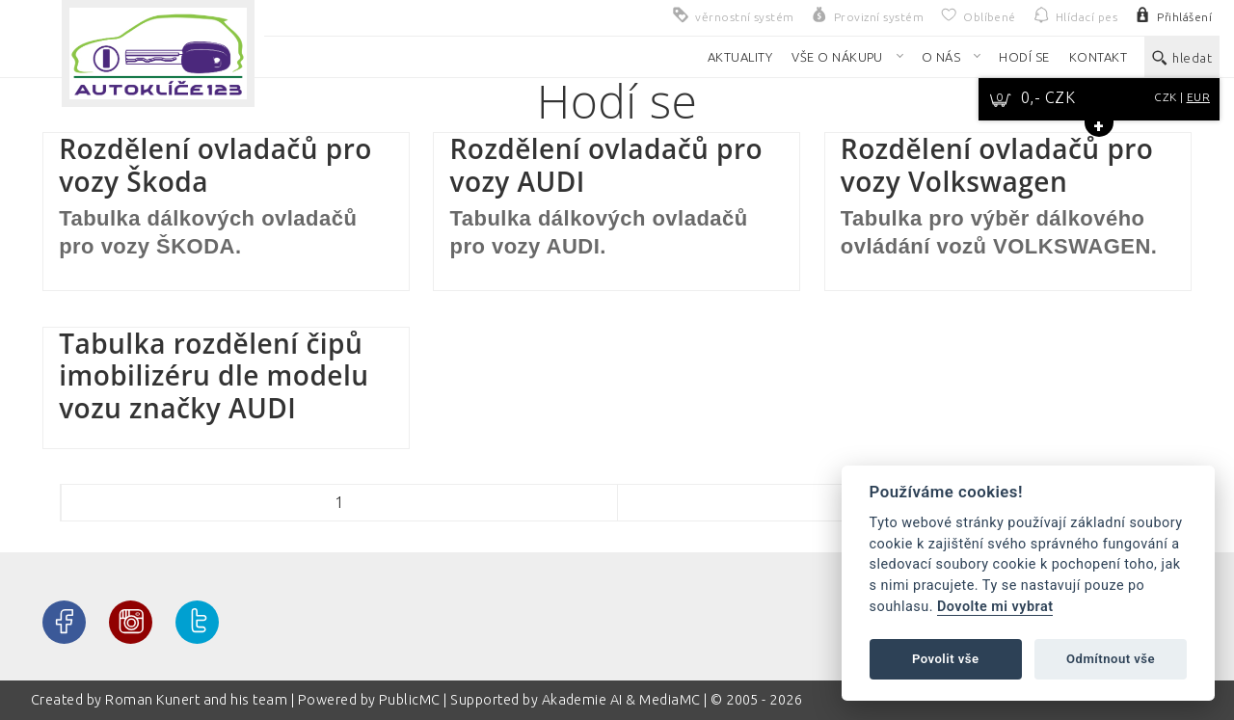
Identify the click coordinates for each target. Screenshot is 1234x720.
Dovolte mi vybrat (995, 607)
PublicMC (410, 699)
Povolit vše (945, 659)
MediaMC (669, 699)
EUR (1198, 97)
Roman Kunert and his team (197, 699)
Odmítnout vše (1110, 659)
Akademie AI (582, 699)
